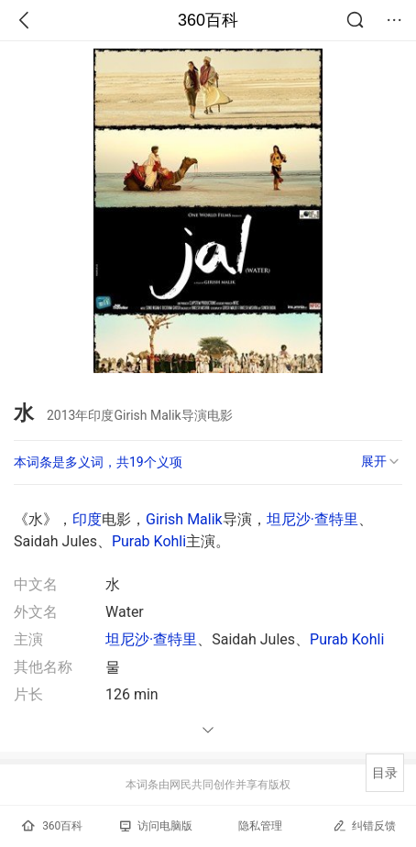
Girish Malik (184, 519)
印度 (87, 519)
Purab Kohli (149, 541)
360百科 (208, 20)
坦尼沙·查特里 (312, 519)
